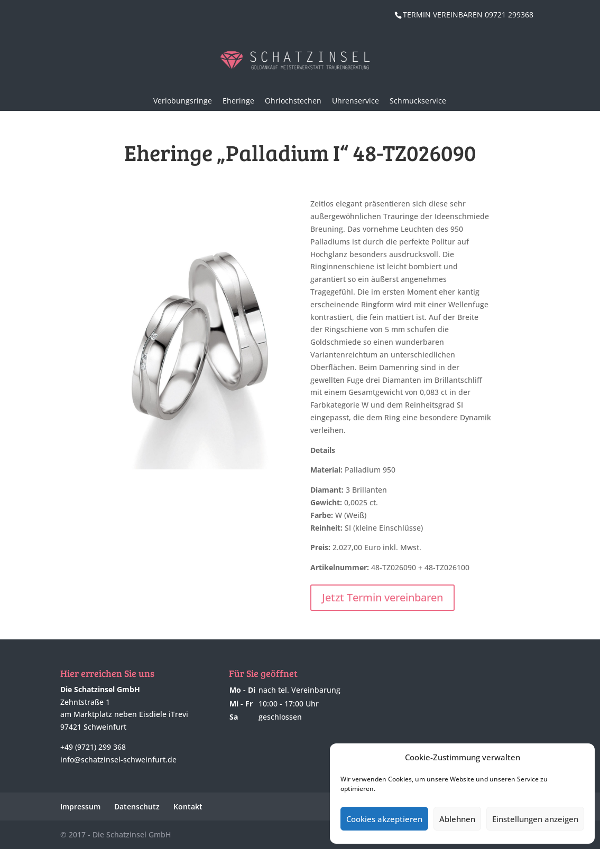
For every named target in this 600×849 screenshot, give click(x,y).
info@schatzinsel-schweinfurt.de (118, 759)
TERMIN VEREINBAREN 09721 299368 (468, 15)
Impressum (80, 806)
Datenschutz (137, 806)
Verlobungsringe (182, 101)
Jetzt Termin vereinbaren (382, 597)
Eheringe (238, 101)
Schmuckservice (418, 101)
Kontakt (187, 806)
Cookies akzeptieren (384, 819)
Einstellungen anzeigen (535, 819)
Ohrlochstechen (293, 101)
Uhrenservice (355, 101)
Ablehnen (457, 819)
